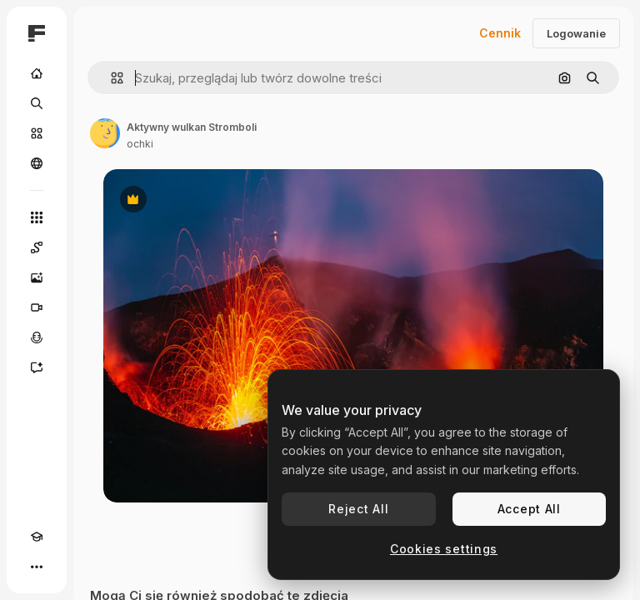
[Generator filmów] (36, 307)
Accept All (529, 509)
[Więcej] (36, 566)
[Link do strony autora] (105, 133)
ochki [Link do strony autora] (140, 144)
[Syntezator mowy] (36, 337)
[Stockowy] (36, 133)
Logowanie (576, 33)
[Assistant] (36, 367)
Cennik (500, 33)
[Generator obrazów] (36, 277)
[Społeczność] (36, 163)
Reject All (358, 509)
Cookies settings (444, 549)
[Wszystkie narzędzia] (36, 217)
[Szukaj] (36, 103)
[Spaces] (36, 247)
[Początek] (36, 73)
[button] (110, 78)
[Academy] (36, 536)
